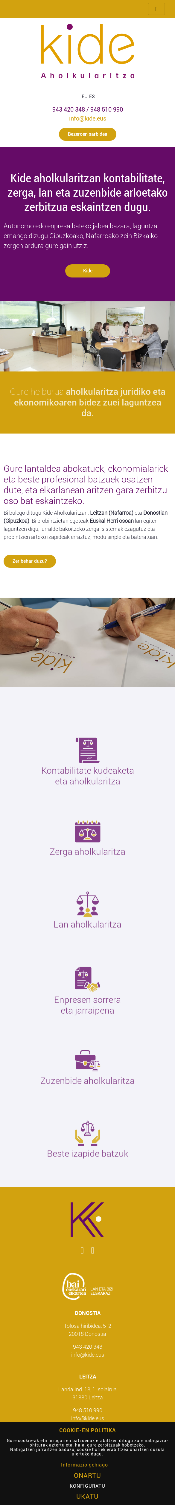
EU (85, 96)
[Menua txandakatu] (156, 9)
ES (92, 96)
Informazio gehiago (84, 1465)
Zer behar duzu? (30, 561)
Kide (87, 271)
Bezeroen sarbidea (87, 134)
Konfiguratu (87, 1486)
